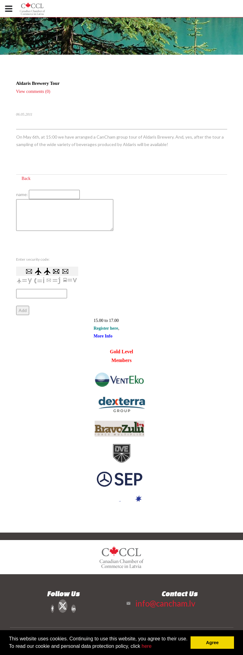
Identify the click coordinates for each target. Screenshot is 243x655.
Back (26, 178)
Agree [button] (212, 642)
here (146, 646)
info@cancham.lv (165, 603)
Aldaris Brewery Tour (38, 83)
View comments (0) (33, 91)
